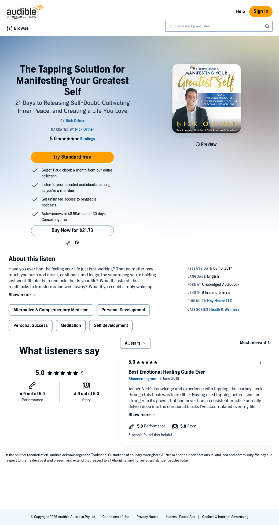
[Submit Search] (268, 26)
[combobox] (219, 26)
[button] (68, 243)
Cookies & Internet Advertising (225, 517)
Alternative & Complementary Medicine (51, 310)
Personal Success (30, 325)
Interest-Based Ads (181, 517)
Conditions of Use (116, 517)
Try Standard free (72, 157)
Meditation (71, 325)
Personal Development (123, 310)
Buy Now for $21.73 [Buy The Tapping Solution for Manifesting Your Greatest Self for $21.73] (72, 230)
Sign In (261, 11)
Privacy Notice (148, 517)
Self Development (111, 325)
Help (240, 11)
